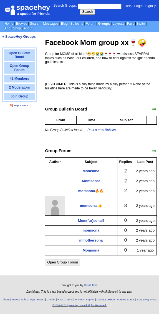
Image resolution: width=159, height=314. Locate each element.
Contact (101, 299)
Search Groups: (65, 5)
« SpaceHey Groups (19, 36)
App (7, 28)
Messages (50, 24)
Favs (130, 24)
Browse (21, 24)
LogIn (138, 6)
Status (131, 299)
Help (128, 6)
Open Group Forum (62, 262)
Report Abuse (116, 299)
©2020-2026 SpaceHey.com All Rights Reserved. (79, 305)
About (28, 28)
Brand (40, 299)
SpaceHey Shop (147, 299)
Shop (17, 28)
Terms (69, 299)
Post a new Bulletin (101, 130)
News (15, 299)
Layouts (118, 24)
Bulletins (76, 24)
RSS (60, 299)
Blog (64, 24)
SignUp (150, 6)
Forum (90, 24)
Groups (104, 24)
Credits (51, 299)
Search (87, 12)
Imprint (90, 299)
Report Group (19, 105)
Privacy (79, 299)
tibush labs (90, 285)
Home (8, 24)
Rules (24, 299)
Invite (141, 24)
